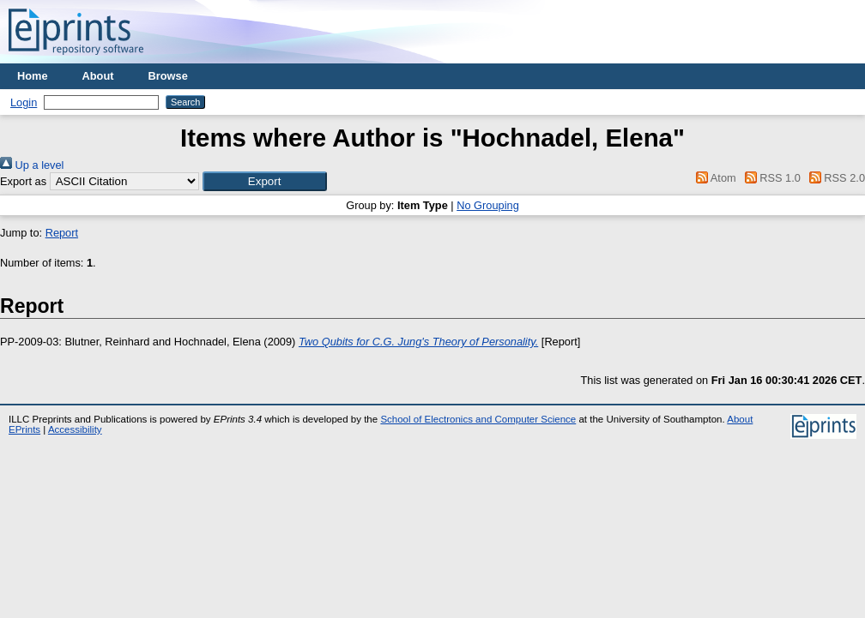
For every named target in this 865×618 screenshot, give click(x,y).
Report (61, 232)
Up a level (32, 165)
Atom (713, 177)
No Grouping (488, 205)
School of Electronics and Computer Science (478, 419)
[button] (265, 181)
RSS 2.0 (834, 177)
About (98, 75)
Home (32, 75)
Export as (23, 181)
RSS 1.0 (770, 177)
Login (23, 102)
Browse (168, 75)
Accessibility (75, 429)
